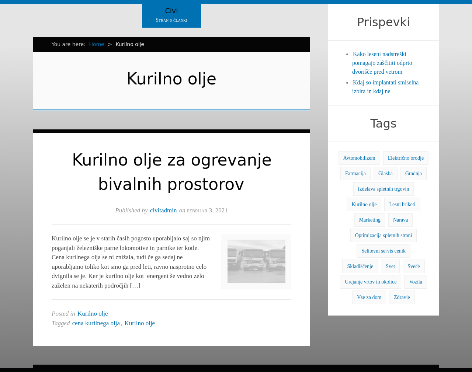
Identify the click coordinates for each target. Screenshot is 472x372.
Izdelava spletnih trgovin (383, 189)
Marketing (370, 220)
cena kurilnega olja (96, 323)
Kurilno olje (92, 313)
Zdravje (402, 297)
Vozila (415, 282)
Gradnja (413, 173)
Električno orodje (406, 158)
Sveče (413, 266)
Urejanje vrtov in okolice (370, 282)
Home (96, 44)
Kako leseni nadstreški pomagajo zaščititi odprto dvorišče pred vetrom (382, 63)
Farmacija (355, 173)
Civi (171, 11)
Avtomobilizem (359, 158)
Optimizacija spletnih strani (383, 235)
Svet (390, 266)
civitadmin (163, 210)
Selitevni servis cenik (383, 251)
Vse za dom (369, 297)
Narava (400, 220)
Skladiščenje (360, 266)
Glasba (385, 173)
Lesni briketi (402, 204)
